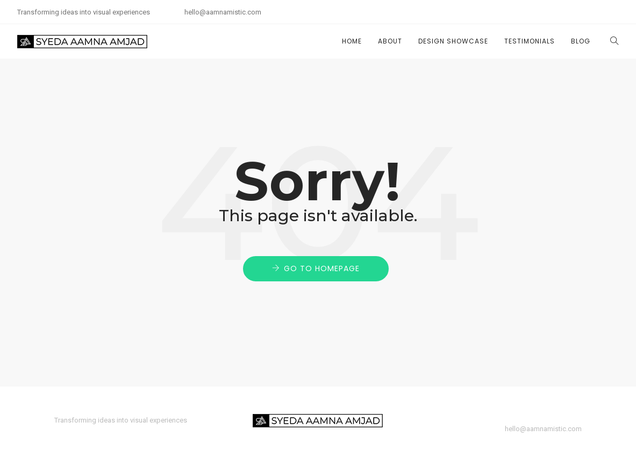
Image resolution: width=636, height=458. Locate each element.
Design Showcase (453, 41)
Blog (580, 41)
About (390, 41)
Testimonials (529, 41)
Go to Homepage (322, 268)
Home (352, 41)
